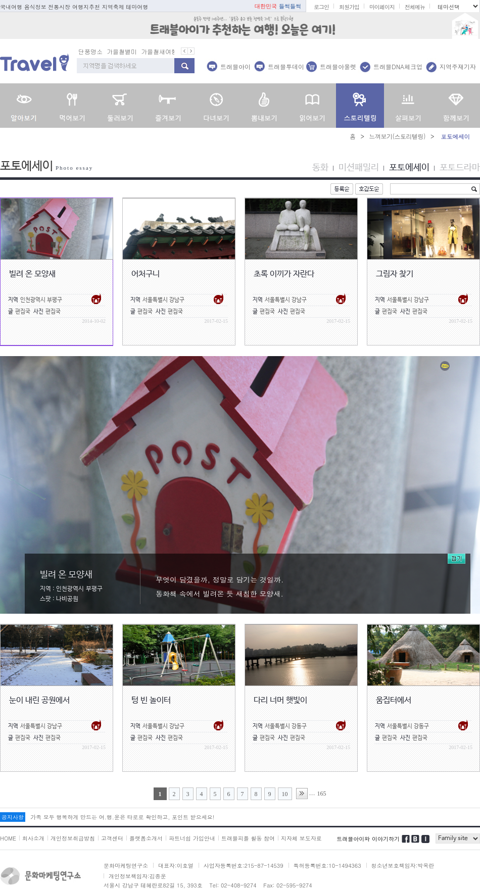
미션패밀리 (359, 168)
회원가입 (349, 7)
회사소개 (33, 838)
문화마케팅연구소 (126, 865)
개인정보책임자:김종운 (137, 876)
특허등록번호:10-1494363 (327, 865)
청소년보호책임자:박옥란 (403, 865)
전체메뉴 (415, 7)
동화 (320, 168)
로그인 (321, 7)
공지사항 (13, 817)
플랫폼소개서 (146, 838)
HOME (8, 838)
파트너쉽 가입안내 (192, 838)
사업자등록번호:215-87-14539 (243, 865)
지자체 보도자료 (301, 838)
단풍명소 (90, 51)
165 (321, 793)
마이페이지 (382, 7)
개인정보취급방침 (73, 838)
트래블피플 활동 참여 (248, 838)
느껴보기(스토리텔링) (397, 136)
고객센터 (112, 838)
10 (285, 794)
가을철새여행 (159, 51)
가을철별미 (122, 51)
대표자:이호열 (176, 865)
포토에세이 (409, 168)
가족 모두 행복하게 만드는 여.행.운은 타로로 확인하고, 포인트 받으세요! (122, 817)
